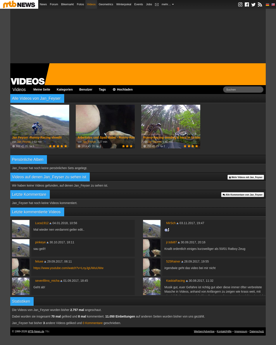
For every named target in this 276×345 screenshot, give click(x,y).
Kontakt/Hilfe (224, 331)
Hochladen (122, 89)
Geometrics (106, 4)
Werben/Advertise (204, 331)
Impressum (241, 331)
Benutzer (85, 89)
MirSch (171, 223)
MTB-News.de (36, 331)
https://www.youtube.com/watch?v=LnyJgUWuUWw (68, 268)
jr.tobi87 (171, 242)
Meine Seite (41, 89)
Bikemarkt (67, 4)
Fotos (80, 4)
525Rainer (173, 261)
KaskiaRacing (175, 280)
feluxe (39, 261)
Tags (102, 89)
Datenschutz (257, 331)
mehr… (168, 4)
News (43, 4)
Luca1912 (42, 223)
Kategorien (65, 89)
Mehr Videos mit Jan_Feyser (245, 177)
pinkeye (40, 242)
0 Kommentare (93, 323)
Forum (54, 4)
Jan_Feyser (23, 141)
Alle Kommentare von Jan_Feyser (242, 194)
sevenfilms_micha (47, 280)
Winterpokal (123, 4)
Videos (91, 4)
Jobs (149, 4)
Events (138, 4)
